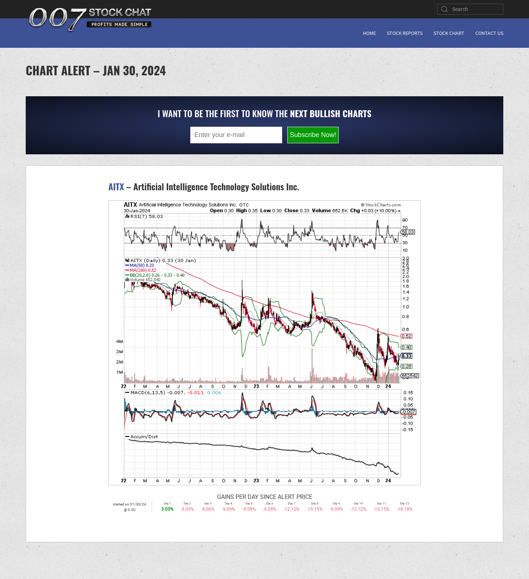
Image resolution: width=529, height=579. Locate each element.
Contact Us (489, 33)
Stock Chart (448, 33)
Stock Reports (404, 33)
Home (369, 33)
